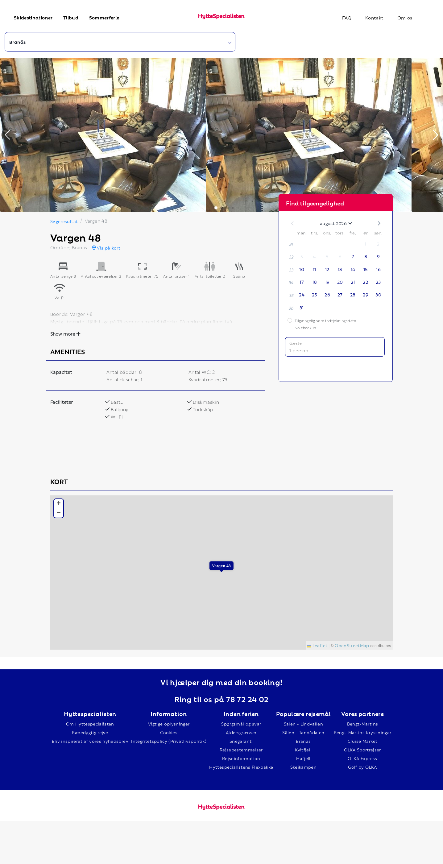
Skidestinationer (33, 17)
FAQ (347, 17)
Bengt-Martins (362, 723)
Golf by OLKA (362, 766)
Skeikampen (303, 766)
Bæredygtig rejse (90, 732)
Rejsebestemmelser (241, 749)
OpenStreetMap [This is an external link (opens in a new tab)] (352, 645)
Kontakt (374, 17)
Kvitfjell (303, 749)
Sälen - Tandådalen (303, 732)
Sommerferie (104, 17)
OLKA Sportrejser (362, 749)
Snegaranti (241, 740)
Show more (65, 333)
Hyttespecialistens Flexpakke (241, 766)
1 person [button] (298, 350)
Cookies (168, 732)
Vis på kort (106, 247)
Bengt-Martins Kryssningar (362, 732)
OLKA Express (362, 758)
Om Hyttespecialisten (90, 723)
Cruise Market (363, 740)
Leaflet (317, 645)
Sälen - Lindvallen (303, 723)
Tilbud (70, 17)
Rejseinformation (241, 758)
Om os (404, 17)
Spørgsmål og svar (241, 723)
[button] (7, 134)
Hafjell (303, 758)
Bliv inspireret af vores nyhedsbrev (90, 740)
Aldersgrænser (241, 732)
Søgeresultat (64, 221)
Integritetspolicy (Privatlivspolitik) (168, 740)
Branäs (303, 740)
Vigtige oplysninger (169, 723)
